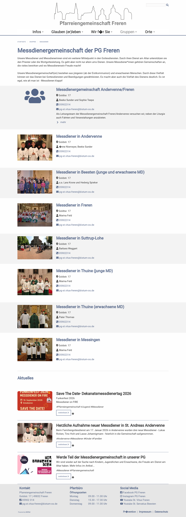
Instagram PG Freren (134, 496)
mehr (63, 122)
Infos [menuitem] (37, 32)
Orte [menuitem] (148, 32)
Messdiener (44, 42)
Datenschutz (161, 511)
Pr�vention (129, 511)
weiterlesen (63, 413)
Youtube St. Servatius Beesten (140, 503)
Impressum (145, 511)
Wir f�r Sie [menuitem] (100, 32)
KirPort (28, 512)
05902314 (63, 104)
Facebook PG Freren (134, 492)
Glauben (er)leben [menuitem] (66, 32)
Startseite (21, 42)
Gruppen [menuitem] (127, 32)
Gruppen (32, 42)
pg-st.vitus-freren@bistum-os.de (75, 109)
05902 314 (28, 500)
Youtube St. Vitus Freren (137, 500)
